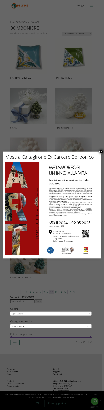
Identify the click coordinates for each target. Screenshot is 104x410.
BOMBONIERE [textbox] (50, 326)
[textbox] (50, 314)
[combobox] (51, 313)
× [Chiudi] (101, 151)
